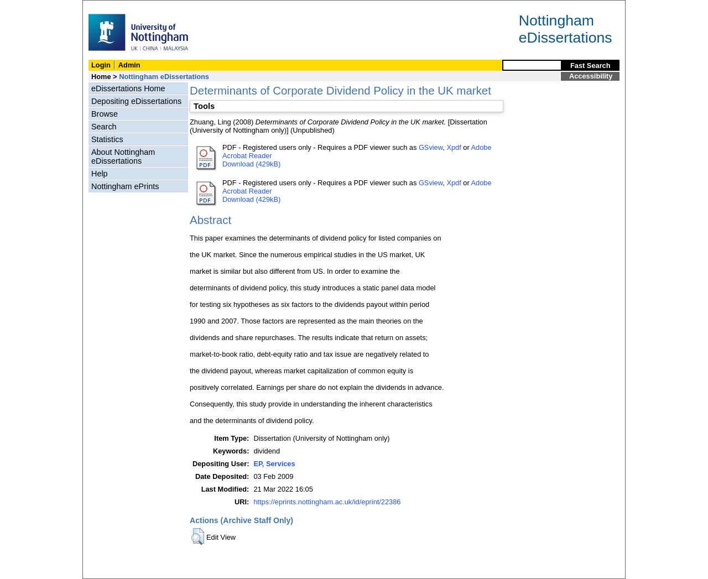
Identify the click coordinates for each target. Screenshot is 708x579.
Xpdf (453, 147)
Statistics (107, 139)
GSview (430, 147)
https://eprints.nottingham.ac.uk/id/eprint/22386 (326, 502)
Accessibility (590, 76)
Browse (104, 113)
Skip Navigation (107, 6)
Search (104, 126)
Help (99, 173)
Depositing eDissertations (136, 101)
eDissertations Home (128, 88)
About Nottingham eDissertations (123, 156)
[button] (197, 536)
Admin (129, 65)
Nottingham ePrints (125, 186)
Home (101, 76)
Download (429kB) (251, 164)
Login (101, 65)
